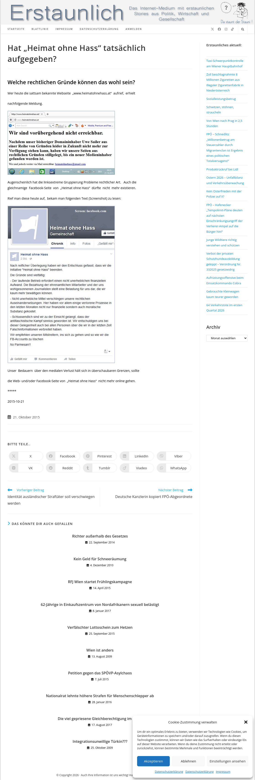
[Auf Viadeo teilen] (137, 467)
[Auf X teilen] (26, 456)
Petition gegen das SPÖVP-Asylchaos (100, 673)
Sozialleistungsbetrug (221, 99)
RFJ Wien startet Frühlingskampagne (100, 581)
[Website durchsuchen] (242, 29)
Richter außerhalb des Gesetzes (100, 536)
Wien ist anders (100, 650)
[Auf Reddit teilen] (63, 467)
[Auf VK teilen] (26, 467)
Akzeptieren (153, 761)
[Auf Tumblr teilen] (100, 467)
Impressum (223, 772)
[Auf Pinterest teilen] (100, 456)
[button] (246, 722)
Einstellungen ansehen (228, 761)
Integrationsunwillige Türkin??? (100, 741)
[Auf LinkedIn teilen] (137, 456)
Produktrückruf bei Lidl (222, 169)
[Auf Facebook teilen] (63, 456)
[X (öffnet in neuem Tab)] (212, 29)
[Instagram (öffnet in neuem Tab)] (226, 29)
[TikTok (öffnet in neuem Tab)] (232, 29)
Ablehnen (188, 761)
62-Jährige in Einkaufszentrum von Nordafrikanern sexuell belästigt (100, 604)
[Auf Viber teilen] (174, 456)
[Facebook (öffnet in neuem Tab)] (219, 29)
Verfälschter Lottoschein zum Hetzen (100, 627)
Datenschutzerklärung (169, 772)
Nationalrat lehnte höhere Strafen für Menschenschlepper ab (100, 695)
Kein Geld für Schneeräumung (100, 558)
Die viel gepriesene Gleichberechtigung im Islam (100, 718)
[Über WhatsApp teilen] (174, 467)
